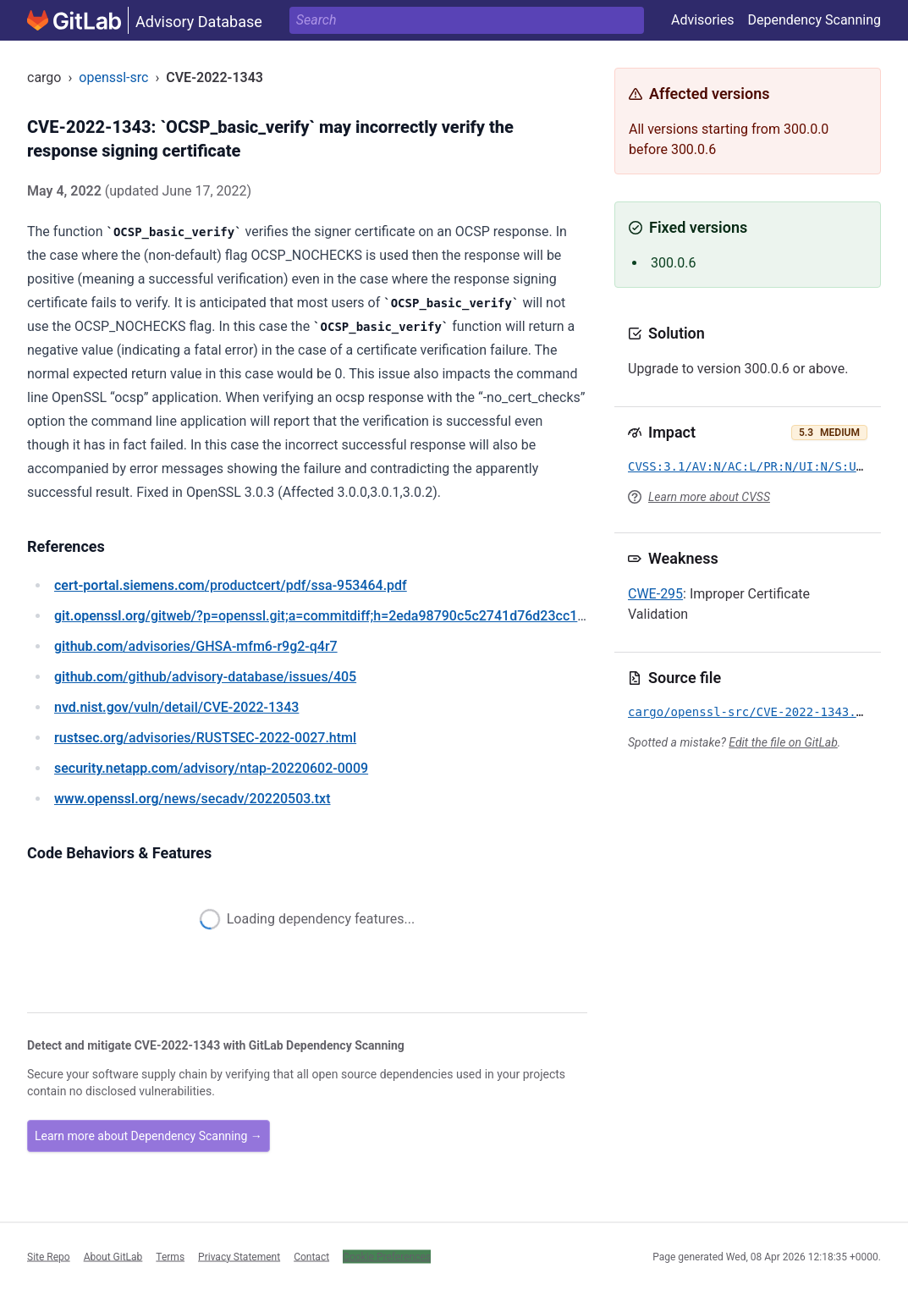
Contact (311, 1256)
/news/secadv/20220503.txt (192, 799)
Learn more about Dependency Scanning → (148, 1136)
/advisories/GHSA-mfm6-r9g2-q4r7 (196, 646)
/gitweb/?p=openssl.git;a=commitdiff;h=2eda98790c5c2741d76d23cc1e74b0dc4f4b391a (371, 616)
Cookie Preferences (387, 1256)
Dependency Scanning (814, 20)
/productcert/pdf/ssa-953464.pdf (230, 585)
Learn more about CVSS (709, 497)
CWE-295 (655, 594)
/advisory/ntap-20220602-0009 (211, 768)
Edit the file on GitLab (783, 742)
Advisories (703, 20)
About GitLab (113, 1256)
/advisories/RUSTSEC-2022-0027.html (205, 738)
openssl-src (113, 77)
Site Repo (48, 1256)
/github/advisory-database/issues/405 (205, 677)
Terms (170, 1256)
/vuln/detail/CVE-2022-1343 (176, 707)
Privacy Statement (239, 1256)
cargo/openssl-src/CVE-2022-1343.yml (753, 712)
